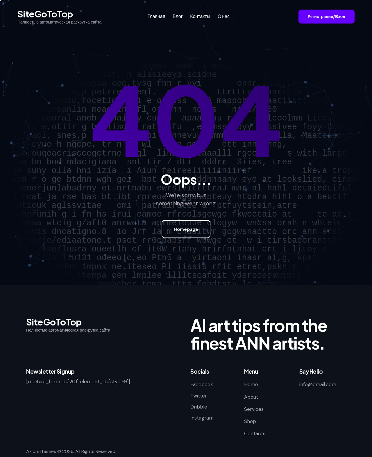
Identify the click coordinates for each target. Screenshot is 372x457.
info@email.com (317, 384)
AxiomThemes (41, 451)
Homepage (186, 229)
